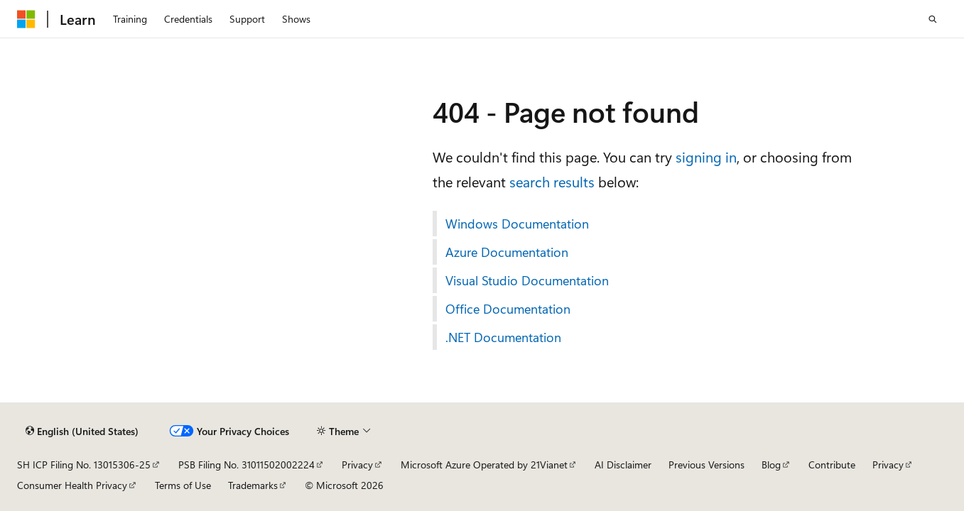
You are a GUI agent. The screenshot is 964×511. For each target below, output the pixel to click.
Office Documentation (507, 308)
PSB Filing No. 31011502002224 (246, 464)
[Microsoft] (26, 19)
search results (552, 181)
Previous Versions (706, 464)
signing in (706, 156)
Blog (771, 464)
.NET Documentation (503, 337)
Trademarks (253, 485)
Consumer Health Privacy (72, 485)
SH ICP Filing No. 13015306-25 (84, 464)
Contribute (831, 464)
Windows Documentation (517, 223)
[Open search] (933, 19)
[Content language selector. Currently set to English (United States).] (82, 431)
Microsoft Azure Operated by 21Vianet (484, 464)
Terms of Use (183, 485)
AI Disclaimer (623, 464)
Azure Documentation (506, 251)
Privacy (357, 464)
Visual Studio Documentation (527, 280)
